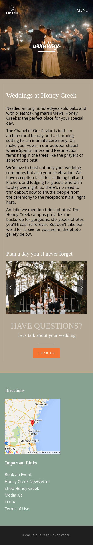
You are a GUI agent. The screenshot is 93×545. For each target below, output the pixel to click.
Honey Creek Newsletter (27, 481)
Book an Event (18, 474)
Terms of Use (17, 508)
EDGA (10, 502)
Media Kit (13, 495)
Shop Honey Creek (22, 488)
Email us (46, 353)
